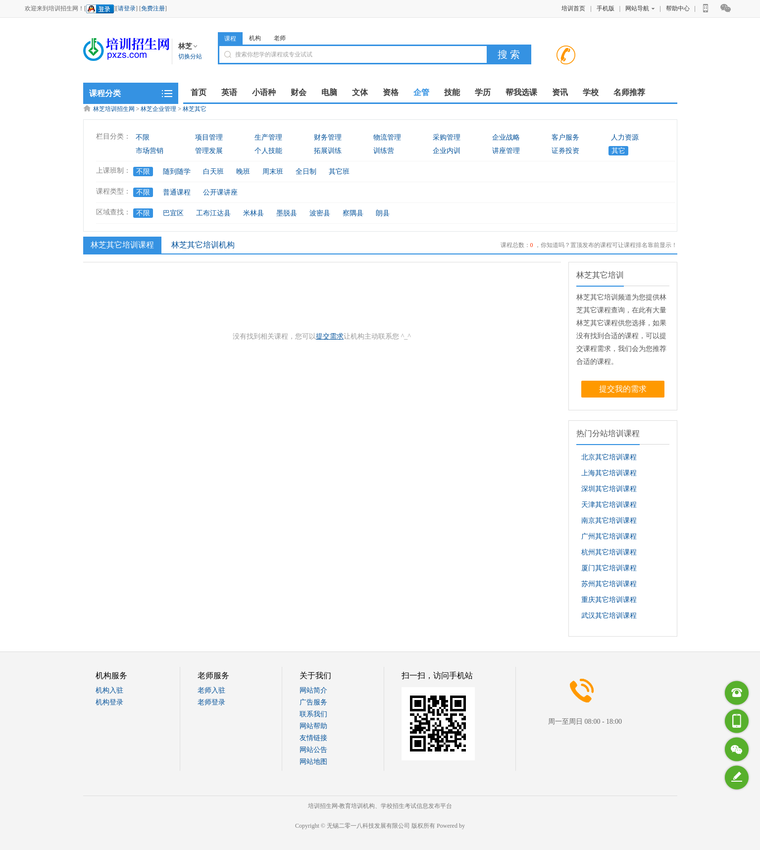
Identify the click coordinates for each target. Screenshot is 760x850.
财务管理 (328, 137)
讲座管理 (506, 150)
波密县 (319, 213)
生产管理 (268, 137)
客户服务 (565, 137)
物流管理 (387, 137)
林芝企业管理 (158, 108)
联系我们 (313, 714)
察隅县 (353, 213)
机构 (255, 38)
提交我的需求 (623, 389)
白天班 (213, 171)
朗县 (383, 213)
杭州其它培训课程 (609, 552)
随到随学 (177, 171)
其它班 (339, 171)
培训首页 (573, 8)
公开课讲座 (220, 192)
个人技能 (268, 150)
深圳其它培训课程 (609, 489)
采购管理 (446, 137)
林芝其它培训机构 (203, 245)
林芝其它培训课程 (121, 244)
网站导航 (640, 8)
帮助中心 (678, 8)
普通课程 (177, 192)
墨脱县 (286, 213)
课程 (230, 38)
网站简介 (313, 690)
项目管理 (209, 137)
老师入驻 (211, 690)
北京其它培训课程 (609, 457)
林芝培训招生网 (114, 108)
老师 (280, 38)
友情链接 (313, 738)
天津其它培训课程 (609, 504)
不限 (143, 137)
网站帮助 (313, 726)
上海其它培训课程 (609, 473)
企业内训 (446, 150)
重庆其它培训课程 (609, 599)
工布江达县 (213, 213)
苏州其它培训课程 (609, 584)
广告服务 (313, 702)
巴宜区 (173, 213)
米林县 (253, 213)
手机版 (605, 8)
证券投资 (565, 150)
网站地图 (313, 761)
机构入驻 (109, 690)
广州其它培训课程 (609, 536)
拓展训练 (328, 150)
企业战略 (506, 137)
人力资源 (625, 137)
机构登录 (109, 702)
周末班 (272, 171)
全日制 (306, 171)
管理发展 (209, 150)
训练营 (383, 150)
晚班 (243, 171)
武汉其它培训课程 (609, 615)
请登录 (127, 8)
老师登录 (211, 702)
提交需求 (330, 336)
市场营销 (149, 150)
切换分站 (190, 56)
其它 (618, 150)
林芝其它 (194, 108)
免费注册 (153, 8)
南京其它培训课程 (609, 520)
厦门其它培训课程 (609, 568)
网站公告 (313, 749)
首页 (198, 92)
